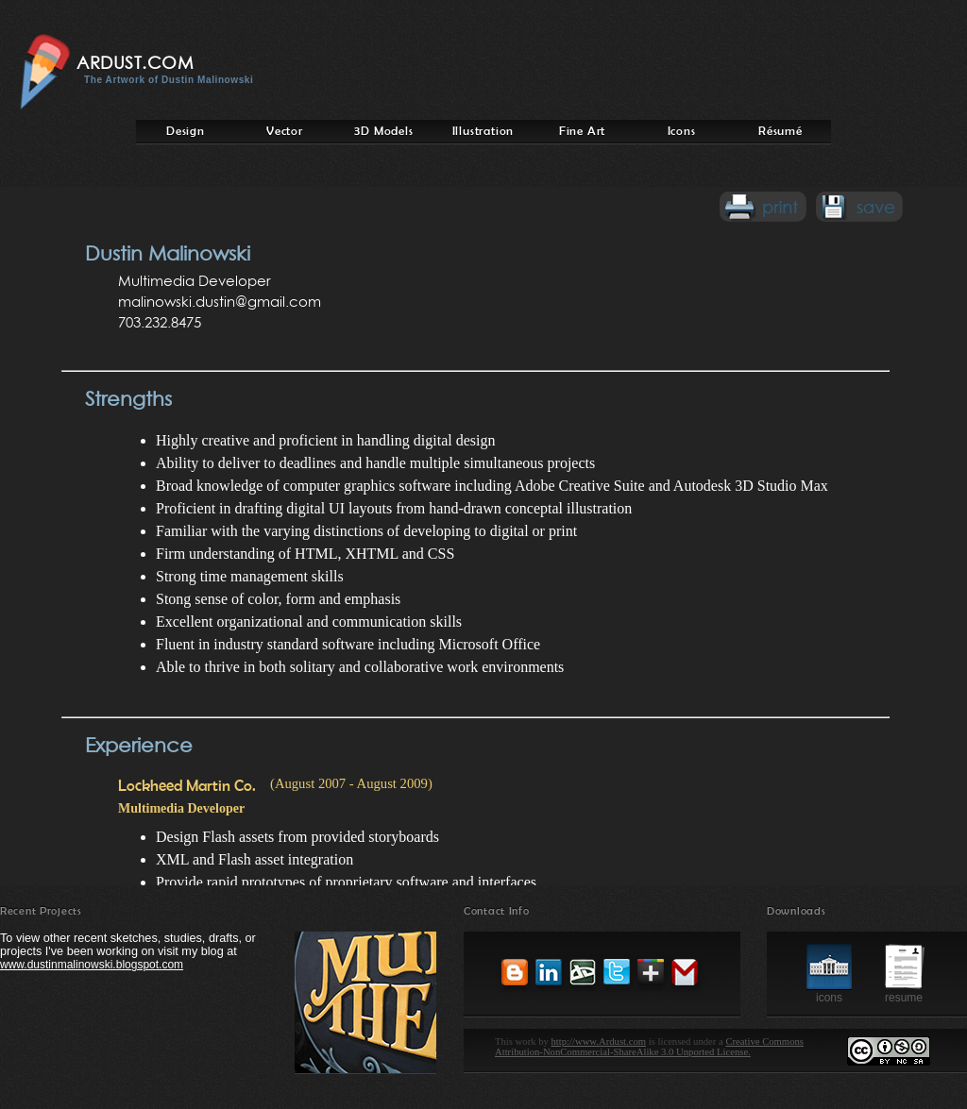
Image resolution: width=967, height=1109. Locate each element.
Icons (682, 131)
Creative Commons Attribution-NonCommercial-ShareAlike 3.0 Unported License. (649, 1046)
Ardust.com (135, 62)
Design (185, 131)
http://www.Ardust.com (599, 1041)
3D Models (383, 131)
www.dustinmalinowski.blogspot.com (91, 964)
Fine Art (582, 131)
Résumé (780, 131)
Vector (284, 131)
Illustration (483, 131)
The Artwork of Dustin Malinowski (168, 80)
